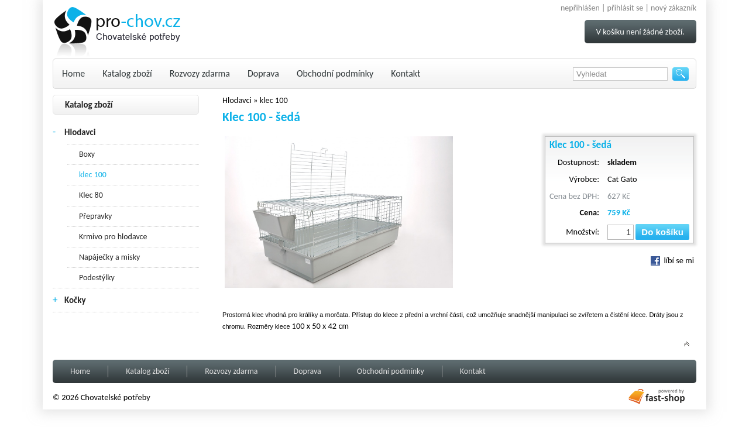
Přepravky (95, 216)
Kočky (75, 300)
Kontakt (405, 73)
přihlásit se (625, 8)
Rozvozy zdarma (200, 73)
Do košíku (662, 232)
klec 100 (92, 175)
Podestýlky (97, 278)
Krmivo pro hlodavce (113, 237)
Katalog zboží (127, 73)
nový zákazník (673, 8)
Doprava (263, 73)
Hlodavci (79, 132)
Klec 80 (91, 195)
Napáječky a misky (109, 257)
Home (73, 73)
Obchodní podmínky (335, 73)
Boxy (87, 154)
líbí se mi (672, 260)
